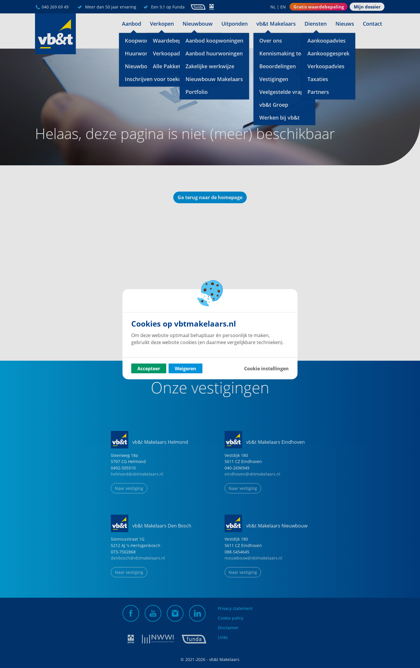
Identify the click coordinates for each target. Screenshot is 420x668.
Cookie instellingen (266, 368)
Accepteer (148, 368)
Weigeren (185, 368)
